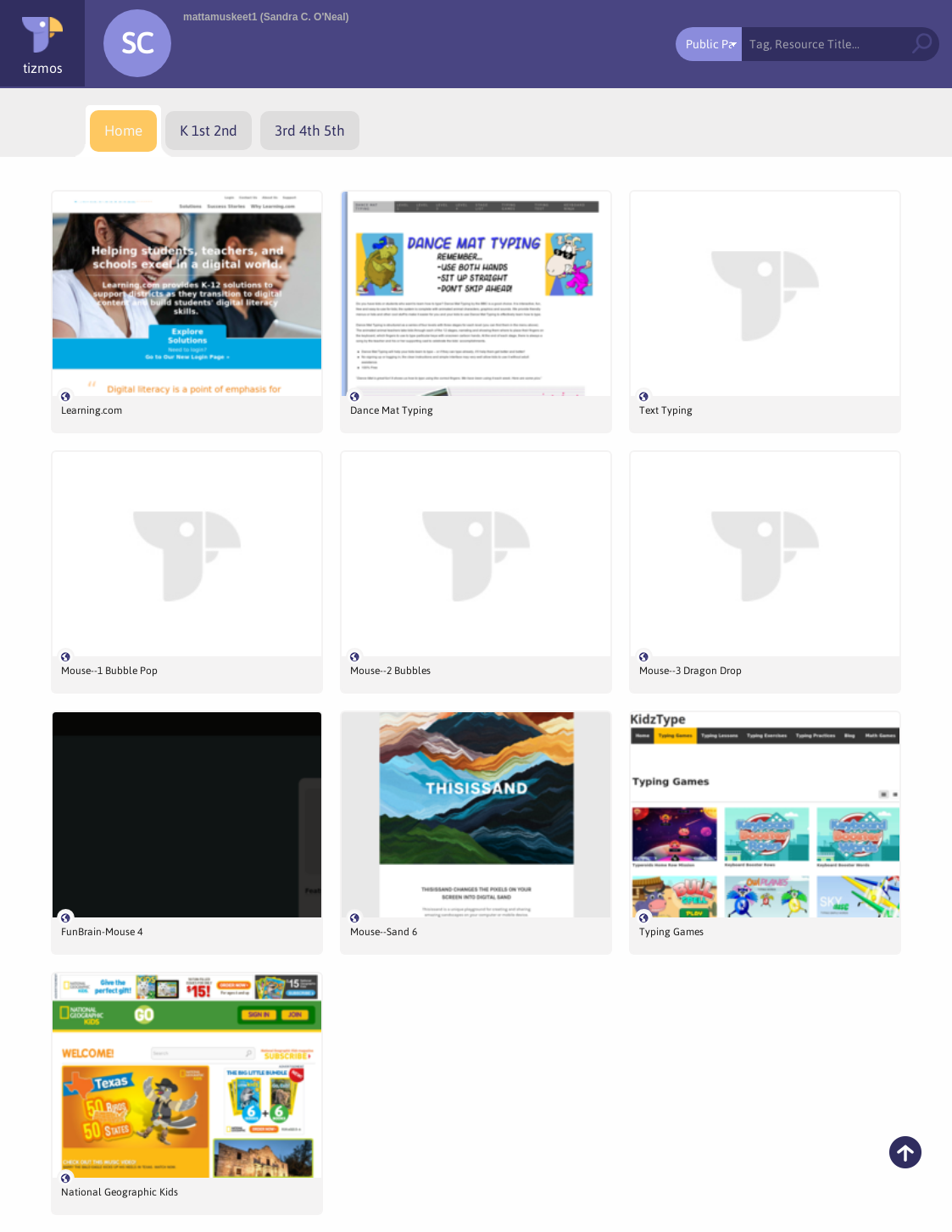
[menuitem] (123, 131)
